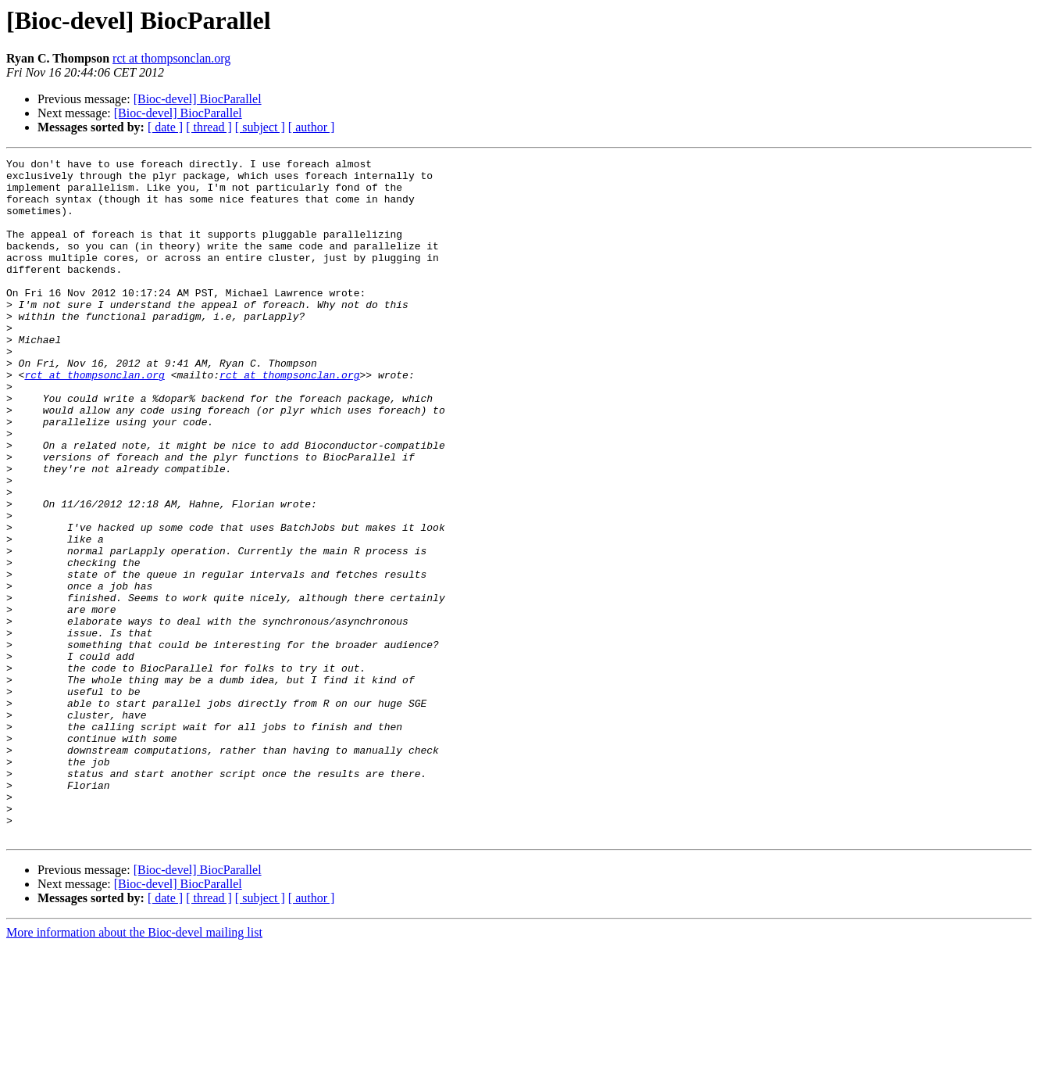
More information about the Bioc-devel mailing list (134, 1068)
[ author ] (311, 127)
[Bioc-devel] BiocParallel (198, 99)
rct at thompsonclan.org (171, 58)
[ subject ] (260, 127)
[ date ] (165, 127)
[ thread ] (209, 127)
